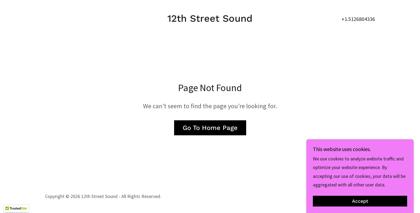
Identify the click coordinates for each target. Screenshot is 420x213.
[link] (210, 20)
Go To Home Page (210, 128)
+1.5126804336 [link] (358, 19)
